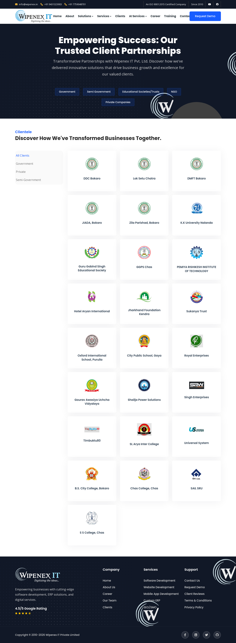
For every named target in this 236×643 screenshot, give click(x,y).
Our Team (110, 600)
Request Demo (205, 16)
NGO (174, 92)
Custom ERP (152, 600)
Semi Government (98, 92)
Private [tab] (21, 172)
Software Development (159, 580)
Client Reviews (194, 594)
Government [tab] (24, 164)
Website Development (159, 587)
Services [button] (103, 16)
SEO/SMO (150, 607)
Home (57, 16)
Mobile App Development (161, 594)
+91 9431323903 (51, 4)
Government (67, 92)
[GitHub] (217, 635)
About (69, 16)
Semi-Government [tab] (28, 180)
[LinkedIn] (195, 635)
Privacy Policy (193, 607)
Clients (120, 16)
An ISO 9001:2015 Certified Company (166, 4)
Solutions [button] (84, 16)
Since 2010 (197, 4)
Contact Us (192, 580)
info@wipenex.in (26, 4)
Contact (186, 16)
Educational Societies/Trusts (140, 92)
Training (170, 16)
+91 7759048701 (75, 4)
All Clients (22, 155)
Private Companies (118, 102)
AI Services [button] (137, 16)
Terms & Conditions (198, 600)
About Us (109, 587)
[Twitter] (206, 635)
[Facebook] (185, 635)
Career (155, 16)
